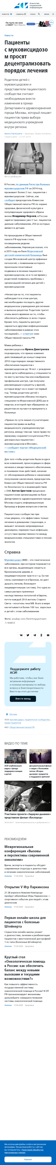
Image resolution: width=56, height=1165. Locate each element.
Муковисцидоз (13, 560)
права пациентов (12, 723)
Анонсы (8, 876)
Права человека (43, 133)
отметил (28, 333)
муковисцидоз (17, 719)
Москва (13, 714)
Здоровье (29, 133)
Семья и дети (10, 136)
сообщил (10, 200)
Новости (8, 35)
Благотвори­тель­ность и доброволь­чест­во (34, 822)
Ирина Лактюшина (13, 133)
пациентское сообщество (37, 719)
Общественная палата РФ (22, 727)
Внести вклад (22, 698)
